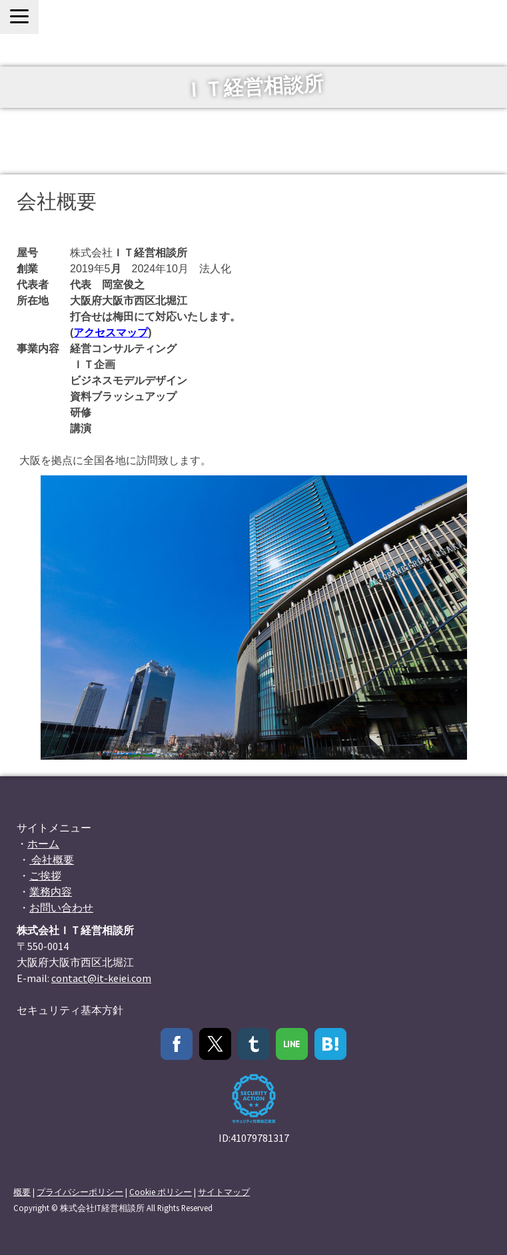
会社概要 (51, 859)
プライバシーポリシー (80, 1191)
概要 (22, 1191)
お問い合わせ (61, 907)
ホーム (43, 843)
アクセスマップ (110, 332)
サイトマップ (224, 1191)
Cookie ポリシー (160, 1191)
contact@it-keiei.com (101, 978)
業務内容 (50, 891)
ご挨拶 (45, 875)
